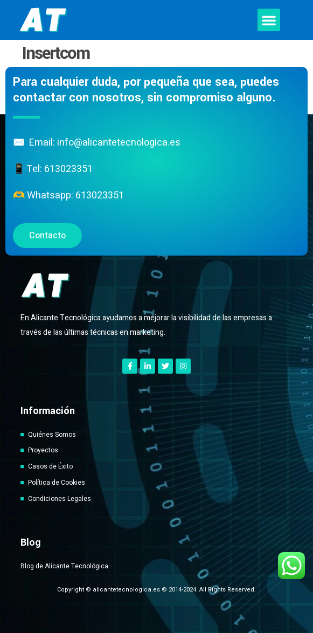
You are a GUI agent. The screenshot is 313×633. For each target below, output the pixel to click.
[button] (269, 20)
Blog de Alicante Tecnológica (64, 566)
